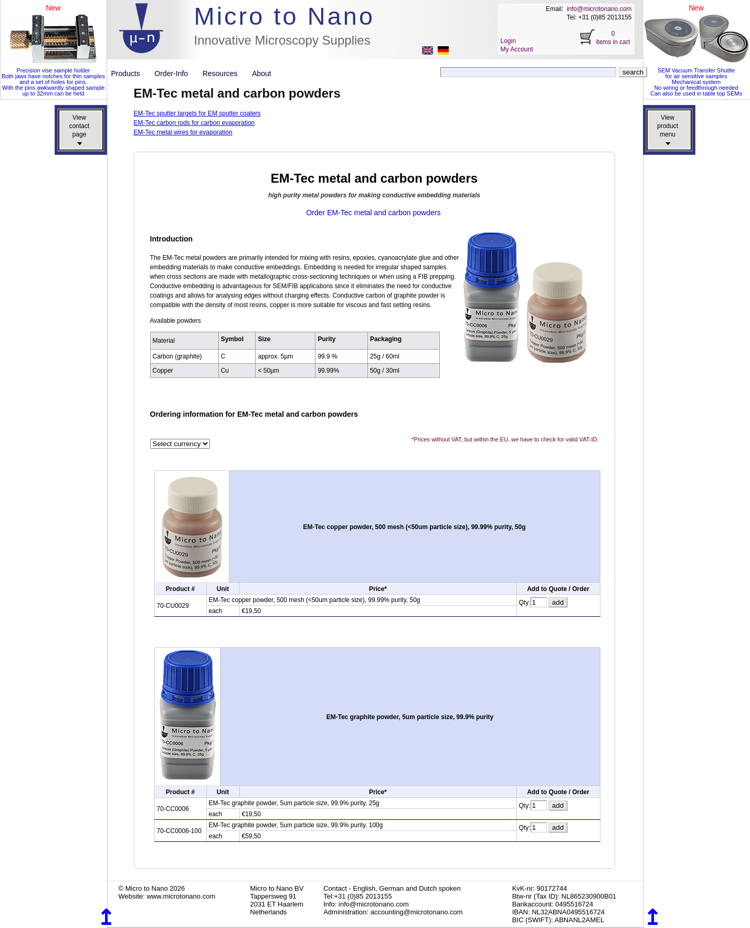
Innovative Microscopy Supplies (282, 40)
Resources (224, 73)
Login (508, 41)
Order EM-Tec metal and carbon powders (373, 212)
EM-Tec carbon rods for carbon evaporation (194, 122)
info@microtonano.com (599, 9)
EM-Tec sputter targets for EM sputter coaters (197, 113)
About (261, 73)
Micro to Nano (284, 16)
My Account (517, 49)
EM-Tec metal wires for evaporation (183, 132)
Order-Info (175, 73)
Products (130, 73)
